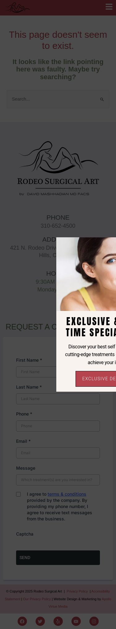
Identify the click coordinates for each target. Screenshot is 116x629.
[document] (58, 314)
